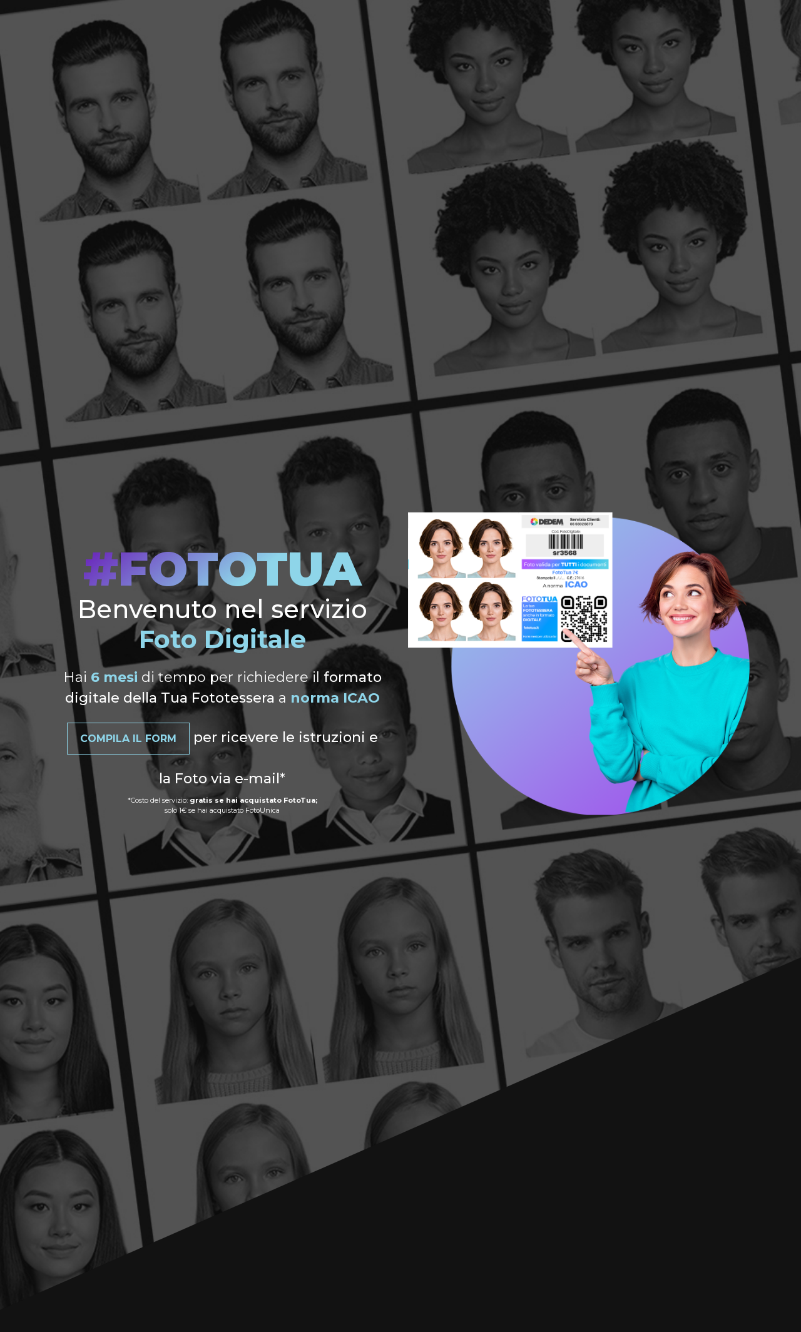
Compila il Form (128, 739)
